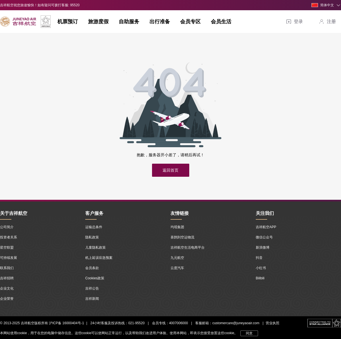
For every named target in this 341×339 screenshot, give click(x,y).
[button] (326, 5)
